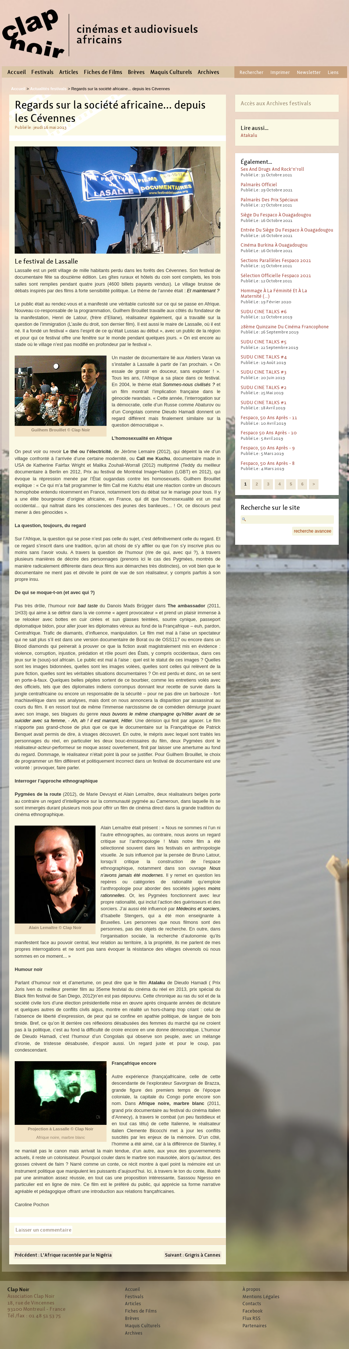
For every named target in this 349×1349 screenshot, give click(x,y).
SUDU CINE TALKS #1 (264, 402)
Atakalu (249, 135)
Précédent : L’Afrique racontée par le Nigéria (63, 1255)
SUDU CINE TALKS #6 (264, 311)
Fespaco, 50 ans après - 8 (268, 463)
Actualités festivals (48, 88)
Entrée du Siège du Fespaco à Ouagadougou (287, 230)
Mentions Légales (261, 1297)
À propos (251, 1289)
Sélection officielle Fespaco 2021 (276, 275)
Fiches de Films (103, 72)
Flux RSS (251, 1318)
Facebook (252, 1311)
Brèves (136, 72)
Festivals (42, 72)
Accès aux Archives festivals (276, 103)
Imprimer (280, 72)
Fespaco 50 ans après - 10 (269, 432)
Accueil (16, 72)
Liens (333, 72)
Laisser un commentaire (43, 1229)
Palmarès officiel (259, 184)
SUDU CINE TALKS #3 (264, 372)
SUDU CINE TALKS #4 (264, 357)
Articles (68, 72)
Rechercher (251, 72)
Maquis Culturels (171, 72)
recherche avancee (312, 531)
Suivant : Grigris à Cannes (192, 1255)
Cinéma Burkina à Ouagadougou (274, 245)
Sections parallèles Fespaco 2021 (276, 260)
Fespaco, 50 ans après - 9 (268, 448)
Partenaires (254, 1326)
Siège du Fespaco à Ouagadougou (276, 215)
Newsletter (309, 72)
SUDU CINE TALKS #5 (264, 342)
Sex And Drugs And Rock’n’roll (272, 169)
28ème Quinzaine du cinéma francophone (285, 326)
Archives (208, 72)
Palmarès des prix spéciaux (269, 199)
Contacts (251, 1304)
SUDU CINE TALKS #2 (264, 387)
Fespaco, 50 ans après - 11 (269, 417)
